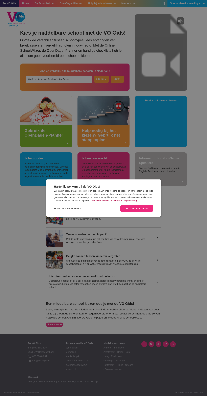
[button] (67, 208)
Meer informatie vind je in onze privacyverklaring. (114, 200)
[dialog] (103, 198)
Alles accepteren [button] (137, 208)
